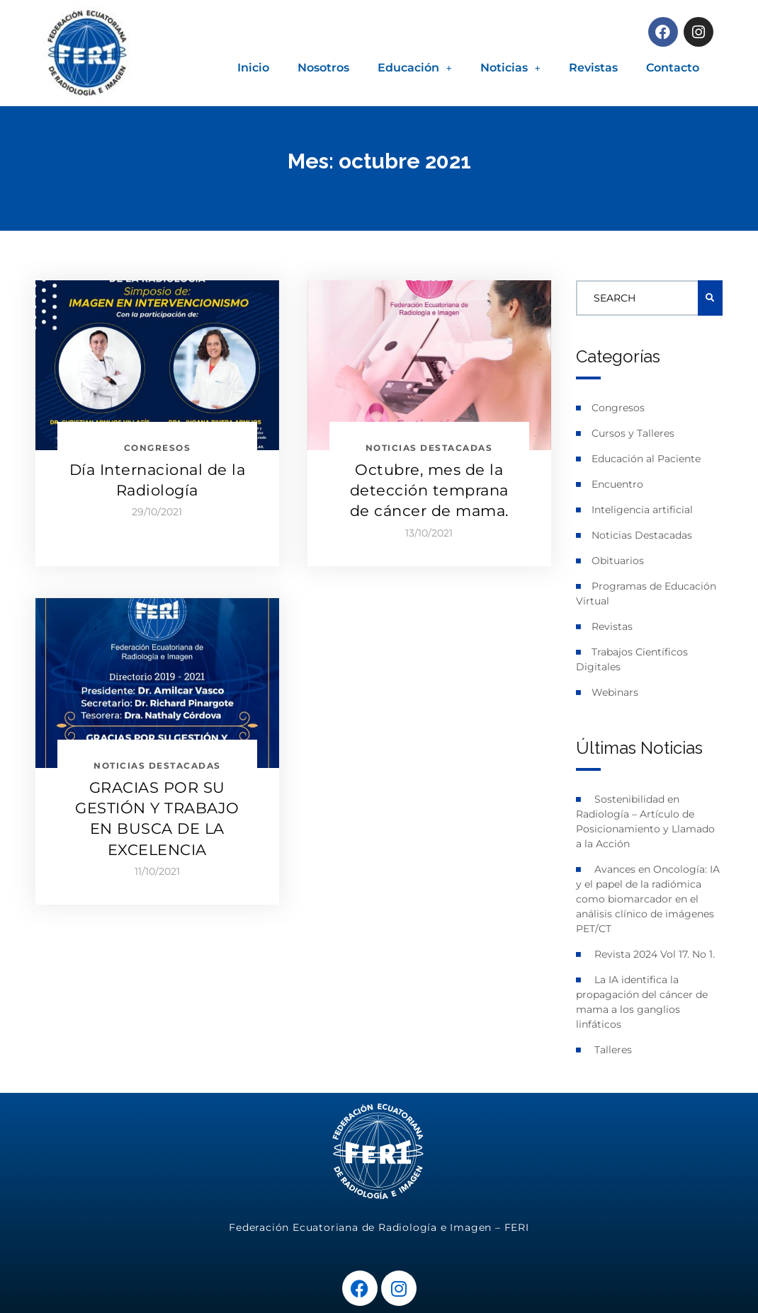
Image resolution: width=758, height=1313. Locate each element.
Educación (415, 67)
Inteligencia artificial (642, 509)
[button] (414, 68)
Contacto (672, 67)
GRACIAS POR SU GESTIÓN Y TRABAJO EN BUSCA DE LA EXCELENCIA (157, 819)
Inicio (253, 67)
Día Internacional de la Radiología (157, 480)
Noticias (510, 67)
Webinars (615, 692)
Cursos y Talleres (633, 433)
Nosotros (323, 67)
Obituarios (618, 560)
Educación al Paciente (646, 458)
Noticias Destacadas (642, 535)
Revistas (593, 67)
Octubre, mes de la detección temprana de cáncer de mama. (429, 490)
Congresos (618, 407)
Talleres (613, 1049)
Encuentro (617, 484)
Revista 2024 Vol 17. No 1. (654, 954)
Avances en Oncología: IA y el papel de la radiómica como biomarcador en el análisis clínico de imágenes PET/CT (648, 899)
